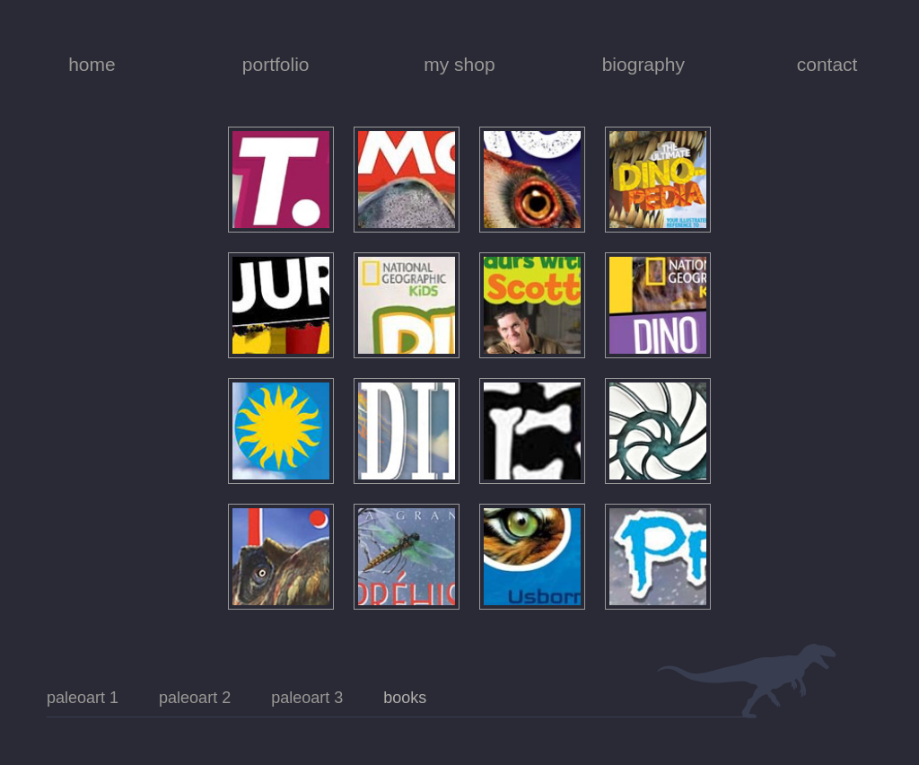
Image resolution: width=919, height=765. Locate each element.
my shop (459, 64)
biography (643, 64)
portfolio (276, 64)
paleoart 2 (195, 698)
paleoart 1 (82, 698)
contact (827, 64)
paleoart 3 (307, 698)
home (92, 64)
